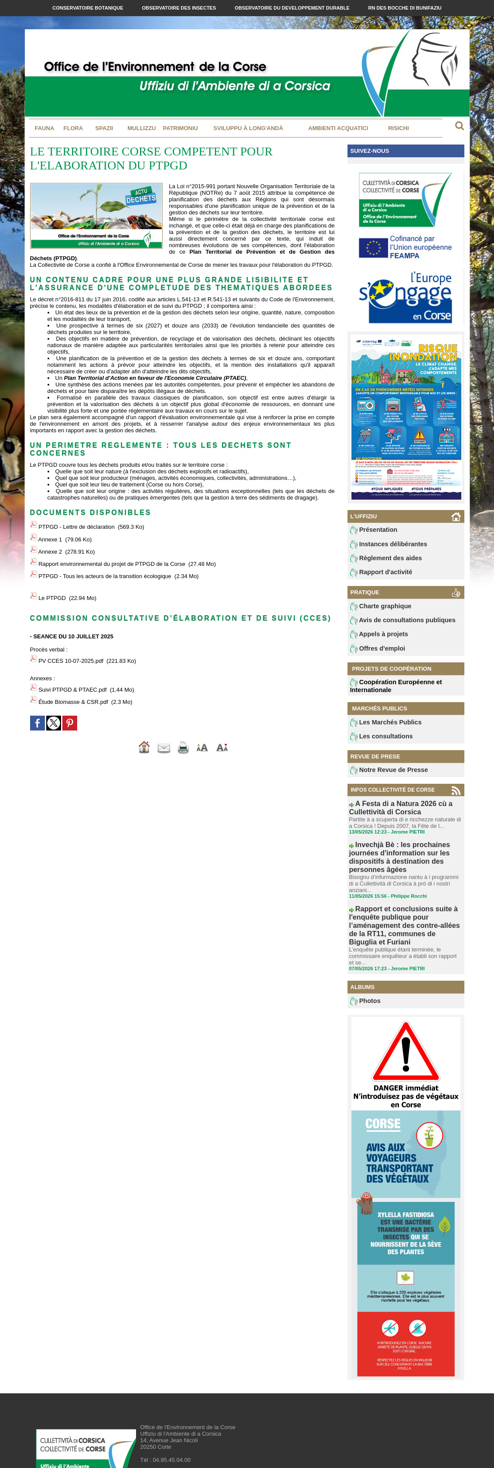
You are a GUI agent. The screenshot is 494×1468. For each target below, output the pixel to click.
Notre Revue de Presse (383, 777)
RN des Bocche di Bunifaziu (405, 7)
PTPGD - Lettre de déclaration (76, 525)
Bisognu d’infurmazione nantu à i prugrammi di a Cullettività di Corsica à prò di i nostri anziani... (405, 868)
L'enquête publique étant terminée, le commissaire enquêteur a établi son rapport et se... (402, 919)
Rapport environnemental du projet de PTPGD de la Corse (111, 551)
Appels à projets (375, 639)
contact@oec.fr (184, 1435)
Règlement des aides (381, 560)
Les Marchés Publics (381, 728)
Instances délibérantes (383, 545)
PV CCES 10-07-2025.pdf (70, 636)
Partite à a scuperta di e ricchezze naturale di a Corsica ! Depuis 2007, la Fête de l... (403, 826)
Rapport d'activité (377, 575)
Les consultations (377, 743)
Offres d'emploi (374, 654)
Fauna (45, 128)
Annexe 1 (50, 534)
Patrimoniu (180, 128)
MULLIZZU (142, 128)
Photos (364, 963)
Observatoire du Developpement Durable (293, 7)
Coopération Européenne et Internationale (389, 691)
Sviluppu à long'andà (248, 128)
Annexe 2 (50, 542)
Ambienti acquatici (338, 128)
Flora (73, 128)
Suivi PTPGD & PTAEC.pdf (72, 661)
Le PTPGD (52, 577)
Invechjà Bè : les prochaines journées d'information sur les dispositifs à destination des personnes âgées (405, 852)
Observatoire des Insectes (180, 7)
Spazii (104, 128)
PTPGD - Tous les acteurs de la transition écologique (104, 559)
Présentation (371, 530)
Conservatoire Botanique (88, 7)
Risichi (398, 128)
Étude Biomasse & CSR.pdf (73, 669)
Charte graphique (377, 609)
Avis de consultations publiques (395, 624)
